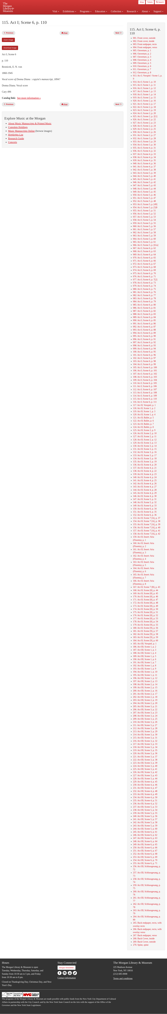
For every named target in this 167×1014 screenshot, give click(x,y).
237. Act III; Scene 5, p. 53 (145, 807)
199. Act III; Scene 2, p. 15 (145, 687)
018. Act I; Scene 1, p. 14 (144, 94)
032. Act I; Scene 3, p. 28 (144, 138)
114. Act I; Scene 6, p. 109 (145, 395)
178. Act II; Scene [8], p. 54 (145, 621)
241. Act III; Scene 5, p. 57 (145, 819)
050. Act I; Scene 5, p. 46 (144, 195)
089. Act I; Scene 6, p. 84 (144, 317)
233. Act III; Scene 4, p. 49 (145, 794)
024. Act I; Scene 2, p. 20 (144, 113)
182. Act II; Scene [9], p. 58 (145, 634)
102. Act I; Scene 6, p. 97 (144, 358)
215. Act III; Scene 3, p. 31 (145, 737)
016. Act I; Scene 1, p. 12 (144, 88)
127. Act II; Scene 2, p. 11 (145, 436)
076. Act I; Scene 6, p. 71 (144, 276)
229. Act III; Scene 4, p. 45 (145, 781)
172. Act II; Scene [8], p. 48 (145, 602)
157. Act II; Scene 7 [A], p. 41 (146, 530)
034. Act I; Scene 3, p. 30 (144, 144)
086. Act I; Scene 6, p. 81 (144, 308)
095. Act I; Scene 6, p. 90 (144, 336)
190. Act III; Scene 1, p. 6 (144, 659)
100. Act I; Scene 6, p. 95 (144, 351)
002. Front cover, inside (143, 41)
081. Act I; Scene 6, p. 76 (144, 292)
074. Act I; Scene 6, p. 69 (144, 270)
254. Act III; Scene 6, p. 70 (145, 860)
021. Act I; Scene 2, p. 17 (144, 104)
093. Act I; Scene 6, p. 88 (144, 330)
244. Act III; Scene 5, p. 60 (145, 828)
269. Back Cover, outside (144, 941)
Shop (142, 2)
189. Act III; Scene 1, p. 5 (144, 656)
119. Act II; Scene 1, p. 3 (144, 411)
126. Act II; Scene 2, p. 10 (145, 433)
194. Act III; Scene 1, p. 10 (145, 672)
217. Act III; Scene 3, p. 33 (145, 744)
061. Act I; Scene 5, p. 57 (144, 229)
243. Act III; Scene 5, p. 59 (145, 825)
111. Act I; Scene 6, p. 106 (145, 386)
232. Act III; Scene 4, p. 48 (145, 791)
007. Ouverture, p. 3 (142, 57)
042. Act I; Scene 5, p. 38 (144, 169)
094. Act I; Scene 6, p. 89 (144, 333)
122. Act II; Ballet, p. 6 (143, 420)
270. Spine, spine (141, 945)
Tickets (150, 2)
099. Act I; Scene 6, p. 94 (144, 348)
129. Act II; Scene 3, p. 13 (145, 443)
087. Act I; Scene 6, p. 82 (144, 311)
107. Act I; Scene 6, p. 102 (145, 374)
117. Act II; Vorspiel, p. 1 (144, 405)
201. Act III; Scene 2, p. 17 (145, 694)
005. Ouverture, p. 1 (142, 50)
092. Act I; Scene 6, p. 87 (144, 326)
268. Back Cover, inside (144, 938)
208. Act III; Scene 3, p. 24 (145, 715)
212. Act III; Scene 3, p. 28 (145, 728)
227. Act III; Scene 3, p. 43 (145, 775)
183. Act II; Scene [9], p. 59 (145, 637)
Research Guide (16, 138)
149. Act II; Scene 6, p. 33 (145, 505)
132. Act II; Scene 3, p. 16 (145, 452)
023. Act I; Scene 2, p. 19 (144, 110)
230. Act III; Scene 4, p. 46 (145, 785)
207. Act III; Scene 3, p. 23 (145, 712)
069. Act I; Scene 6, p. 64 (144, 254)
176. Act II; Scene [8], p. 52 (145, 615)
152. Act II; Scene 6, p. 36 (145, 515)
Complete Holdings (18, 127)
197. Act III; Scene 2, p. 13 (145, 681)
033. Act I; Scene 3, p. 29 (144, 141)
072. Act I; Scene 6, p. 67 (144, 264)
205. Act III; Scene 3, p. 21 (145, 706)
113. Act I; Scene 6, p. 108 (145, 392)
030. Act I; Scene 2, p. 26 (144, 132)
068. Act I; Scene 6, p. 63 (144, 251)
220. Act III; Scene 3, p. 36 (145, 753)
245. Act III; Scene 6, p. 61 (145, 832)
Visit (55, 11)
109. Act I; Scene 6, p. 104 (145, 380)
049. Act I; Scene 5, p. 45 (144, 191)
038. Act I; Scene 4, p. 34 (144, 157)
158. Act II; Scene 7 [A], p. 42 (146, 533)
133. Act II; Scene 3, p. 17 (145, 455)
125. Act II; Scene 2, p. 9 (144, 430)
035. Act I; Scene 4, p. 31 (144, 148)
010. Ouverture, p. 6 (142, 66)
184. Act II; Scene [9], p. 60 (145, 640)
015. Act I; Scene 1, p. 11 (144, 85)
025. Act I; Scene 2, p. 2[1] (145, 116)
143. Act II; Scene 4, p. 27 (145, 486)
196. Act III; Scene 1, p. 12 (145, 678)
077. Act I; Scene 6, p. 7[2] (145, 279)
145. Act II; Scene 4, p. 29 (145, 493)
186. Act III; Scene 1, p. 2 (144, 646)
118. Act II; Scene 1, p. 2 (144, 408)
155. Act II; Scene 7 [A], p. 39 (146, 524)
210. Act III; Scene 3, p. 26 (145, 722)
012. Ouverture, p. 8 (142, 72)
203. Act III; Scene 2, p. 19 (145, 700)
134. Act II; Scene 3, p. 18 (145, 458)
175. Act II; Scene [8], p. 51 (145, 612)
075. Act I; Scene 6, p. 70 (144, 273)
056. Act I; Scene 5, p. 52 (144, 213)
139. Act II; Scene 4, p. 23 (145, 474)
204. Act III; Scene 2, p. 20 (145, 703)
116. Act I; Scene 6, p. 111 (145, 402)
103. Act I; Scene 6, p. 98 (144, 361)
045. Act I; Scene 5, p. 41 (144, 179)
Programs (85, 11)
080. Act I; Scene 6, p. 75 (144, 289)
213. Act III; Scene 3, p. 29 (145, 731)
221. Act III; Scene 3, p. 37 (145, 756)
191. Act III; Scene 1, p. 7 (144, 662)
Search (160, 2)
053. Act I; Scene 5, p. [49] (145, 204)
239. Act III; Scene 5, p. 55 (145, 813)
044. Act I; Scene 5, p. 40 (144, 176)
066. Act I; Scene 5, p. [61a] (145, 245)
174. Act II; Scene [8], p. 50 (145, 609)
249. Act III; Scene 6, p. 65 (145, 844)
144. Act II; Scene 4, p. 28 (145, 490)
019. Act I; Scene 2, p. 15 (144, 97)
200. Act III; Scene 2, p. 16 (145, 690)
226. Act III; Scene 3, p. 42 (145, 772)
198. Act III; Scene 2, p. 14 (145, 684)
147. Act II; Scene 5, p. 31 (145, 499)
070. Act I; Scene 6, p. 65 (144, 257)
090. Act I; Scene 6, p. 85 (144, 320)
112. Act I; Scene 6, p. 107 (145, 389)
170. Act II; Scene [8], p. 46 (145, 596)
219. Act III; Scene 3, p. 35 (145, 750)
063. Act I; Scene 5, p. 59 (144, 235)
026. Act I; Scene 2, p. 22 (144, 119)
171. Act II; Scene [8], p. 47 (145, 599)
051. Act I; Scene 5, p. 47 (144, 198)
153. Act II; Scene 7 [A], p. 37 (146, 518)
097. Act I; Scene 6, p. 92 (144, 342)
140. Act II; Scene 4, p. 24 (145, 477)
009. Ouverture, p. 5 (142, 63)
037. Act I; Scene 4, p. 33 (144, 154)
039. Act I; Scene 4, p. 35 (144, 160)
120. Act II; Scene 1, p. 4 (144, 414)
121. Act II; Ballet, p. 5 (143, 417)
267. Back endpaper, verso (145, 935)
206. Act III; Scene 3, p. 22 (145, 709)
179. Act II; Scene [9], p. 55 (145, 625)
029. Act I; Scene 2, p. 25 (144, 129)
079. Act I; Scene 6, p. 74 (144, 286)
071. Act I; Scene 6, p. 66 (144, 261)
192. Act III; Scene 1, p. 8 (144, 665)
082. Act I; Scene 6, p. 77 (144, 295)
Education (101, 11)
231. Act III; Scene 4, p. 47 (145, 788)
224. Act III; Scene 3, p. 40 (145, 766)
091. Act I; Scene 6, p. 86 (144, 323)
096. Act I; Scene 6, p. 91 (144, 339)
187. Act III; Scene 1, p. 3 (144, 650)
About (146, 11)
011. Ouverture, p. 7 (142, 69)
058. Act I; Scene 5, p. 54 (144, 220)
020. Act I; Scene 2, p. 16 (144, 100)
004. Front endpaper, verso (145, 47)
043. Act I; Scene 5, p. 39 (144, 173)
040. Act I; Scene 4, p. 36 (144, 163)
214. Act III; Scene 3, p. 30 (145, 734)
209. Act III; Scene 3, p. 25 (145, 719)
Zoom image (8, 40)
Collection (117, 11)
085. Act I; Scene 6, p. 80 (144, 304)
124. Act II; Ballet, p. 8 (143, 427)
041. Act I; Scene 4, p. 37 (144, 166)
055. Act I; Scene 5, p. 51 (144, 210)
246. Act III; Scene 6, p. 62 (145, 835)
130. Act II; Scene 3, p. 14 (145, 446)
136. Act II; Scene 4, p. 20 (145, 464)
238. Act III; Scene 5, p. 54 (145, 810)
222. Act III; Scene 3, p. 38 (145, 759)
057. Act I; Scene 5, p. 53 (144, 217)
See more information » (29, 98)
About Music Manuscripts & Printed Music (29, 123)
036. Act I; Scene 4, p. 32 (144, 151)
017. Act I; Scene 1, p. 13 (144, 91)
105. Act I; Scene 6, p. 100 (145, 367)
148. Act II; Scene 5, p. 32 (145, 502)
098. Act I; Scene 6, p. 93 (144, 345)
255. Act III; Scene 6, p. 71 (145, 863)
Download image (9, 48)
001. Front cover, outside (144, 38)
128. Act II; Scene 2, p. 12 (145, 439)
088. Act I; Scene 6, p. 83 (144, 314)
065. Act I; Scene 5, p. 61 (144, 242)
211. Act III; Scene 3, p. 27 (145, 725)
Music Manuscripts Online (21, 131)
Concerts (12, 142)
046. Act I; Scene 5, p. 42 (144, 182)
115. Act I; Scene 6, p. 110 (145, 399)
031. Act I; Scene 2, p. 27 (144, 135)
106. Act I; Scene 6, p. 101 (145, 370)
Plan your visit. (53, 16)
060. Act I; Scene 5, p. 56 (144, 226)
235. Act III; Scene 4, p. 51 (145, 800)
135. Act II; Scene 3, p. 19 (145, 461)
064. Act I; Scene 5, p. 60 (144, 239)
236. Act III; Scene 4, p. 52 (145, 803)
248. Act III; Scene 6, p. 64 (145, 841)
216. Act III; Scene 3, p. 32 (145, 741)
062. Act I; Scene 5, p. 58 (144, 232)
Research (132, 11)
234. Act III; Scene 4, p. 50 (145, 797)
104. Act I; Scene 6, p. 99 (144, 364)
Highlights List (15, 134)
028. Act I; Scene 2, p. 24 (144, 126)
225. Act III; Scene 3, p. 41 (145, 769)
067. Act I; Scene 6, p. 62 (144, 248)
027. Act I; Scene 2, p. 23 (144, 122)
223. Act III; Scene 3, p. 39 (145, 763)
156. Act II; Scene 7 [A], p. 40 (146, 527)
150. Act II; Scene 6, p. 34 (145, 508)
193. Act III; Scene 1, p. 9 (144, 668)
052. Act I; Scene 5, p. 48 (144, 201)
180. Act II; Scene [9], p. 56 (145, 628)
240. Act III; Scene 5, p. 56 (145, 816)
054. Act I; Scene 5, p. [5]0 (145, 207)
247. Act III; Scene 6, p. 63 (145, 838)
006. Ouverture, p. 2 (142, 53)
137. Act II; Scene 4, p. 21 (145, 468)
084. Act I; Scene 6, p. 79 (144, 301)
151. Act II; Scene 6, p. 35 (145, 512)
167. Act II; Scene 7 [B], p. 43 (146, 587)
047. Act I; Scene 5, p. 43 (144, 185)
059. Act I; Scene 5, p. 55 (144, 223)
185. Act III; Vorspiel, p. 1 (145, 643)
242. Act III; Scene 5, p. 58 (145, 822)
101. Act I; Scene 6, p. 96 (144, 355)
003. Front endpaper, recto (145, 44)
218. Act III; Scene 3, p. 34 (145, 747)
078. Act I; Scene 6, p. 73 (144, 282)
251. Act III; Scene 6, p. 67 (145, 850)
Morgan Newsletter (66, 968)
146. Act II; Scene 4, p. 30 (145, 496)
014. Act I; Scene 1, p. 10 (144, 82)
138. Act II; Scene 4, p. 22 (145, 471)
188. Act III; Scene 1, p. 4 (144, 653)
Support (158, 11)
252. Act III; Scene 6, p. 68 (145, 854)
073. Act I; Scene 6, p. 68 (144, 267)
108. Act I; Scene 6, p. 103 (145, 377)
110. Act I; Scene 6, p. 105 (145, 383)
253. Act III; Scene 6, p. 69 (145, 857)
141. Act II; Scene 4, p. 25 (145, 480)
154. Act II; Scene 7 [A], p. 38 (146, 521)
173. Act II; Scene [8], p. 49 (145, 606)
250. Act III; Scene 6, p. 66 (145, 847)
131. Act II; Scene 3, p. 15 (145, 449)
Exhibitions (69, 11)
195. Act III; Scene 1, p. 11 (145, 675)
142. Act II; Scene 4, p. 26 (145, 483)
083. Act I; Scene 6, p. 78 (144, 298)
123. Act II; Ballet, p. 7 (143, 424)
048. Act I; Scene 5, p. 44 (144, 188)
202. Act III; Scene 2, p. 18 (145, 697)
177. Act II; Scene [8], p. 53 (145, 618)
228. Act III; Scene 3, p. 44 (145, 778)
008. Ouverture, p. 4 (142, 60)
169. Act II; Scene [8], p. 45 (145, 593)
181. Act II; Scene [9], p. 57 (145, 631)
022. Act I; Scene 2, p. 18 (144, 107)
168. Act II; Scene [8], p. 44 (145, 590)
